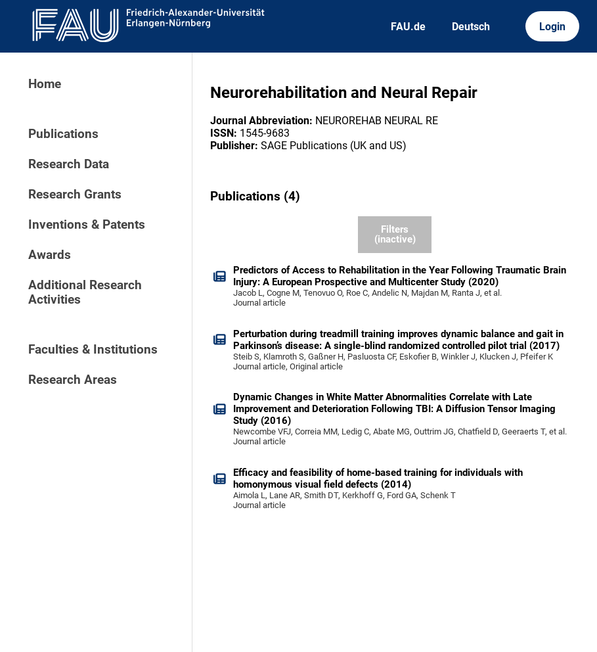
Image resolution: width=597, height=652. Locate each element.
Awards (49, 255)
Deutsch (471, 26)
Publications (63, 134)
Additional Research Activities (85, 292)
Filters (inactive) (395, 234)
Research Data (68, 164)
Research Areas (72, 380)
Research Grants (75, 194)
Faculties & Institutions (93, 349)
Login (552, 26)
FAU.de (408, 26)
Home (44, 84)
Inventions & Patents (86, 225)
